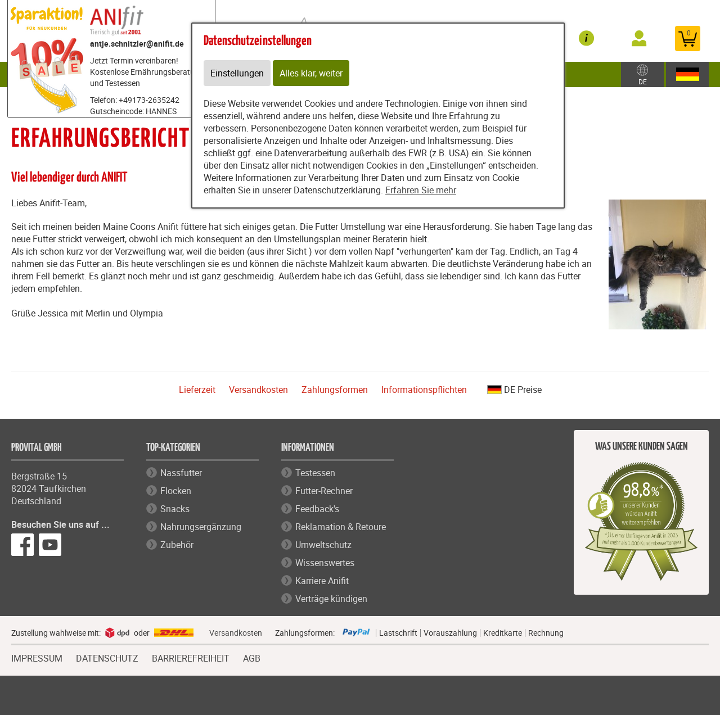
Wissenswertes (324, 562)
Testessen (315, 473)
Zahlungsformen (335, 389)
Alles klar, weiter (311, 73)
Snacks (175, 509)
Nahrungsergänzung (200, 527)
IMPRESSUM (36, 657)
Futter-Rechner (324, 491)
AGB (251, 658)
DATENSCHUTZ (107, 657)
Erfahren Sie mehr (420, 190)
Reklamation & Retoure (340, 527)
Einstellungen (237, 73)
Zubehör (177, 544)
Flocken (175, 491)
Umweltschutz (323, 544)
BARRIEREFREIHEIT (191, 657)
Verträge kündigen (331, 598)
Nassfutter (181, 473)
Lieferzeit (197, 389)
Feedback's (317, 509)
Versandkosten (258, 389)
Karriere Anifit (322, 580)
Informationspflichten (424, 389)
